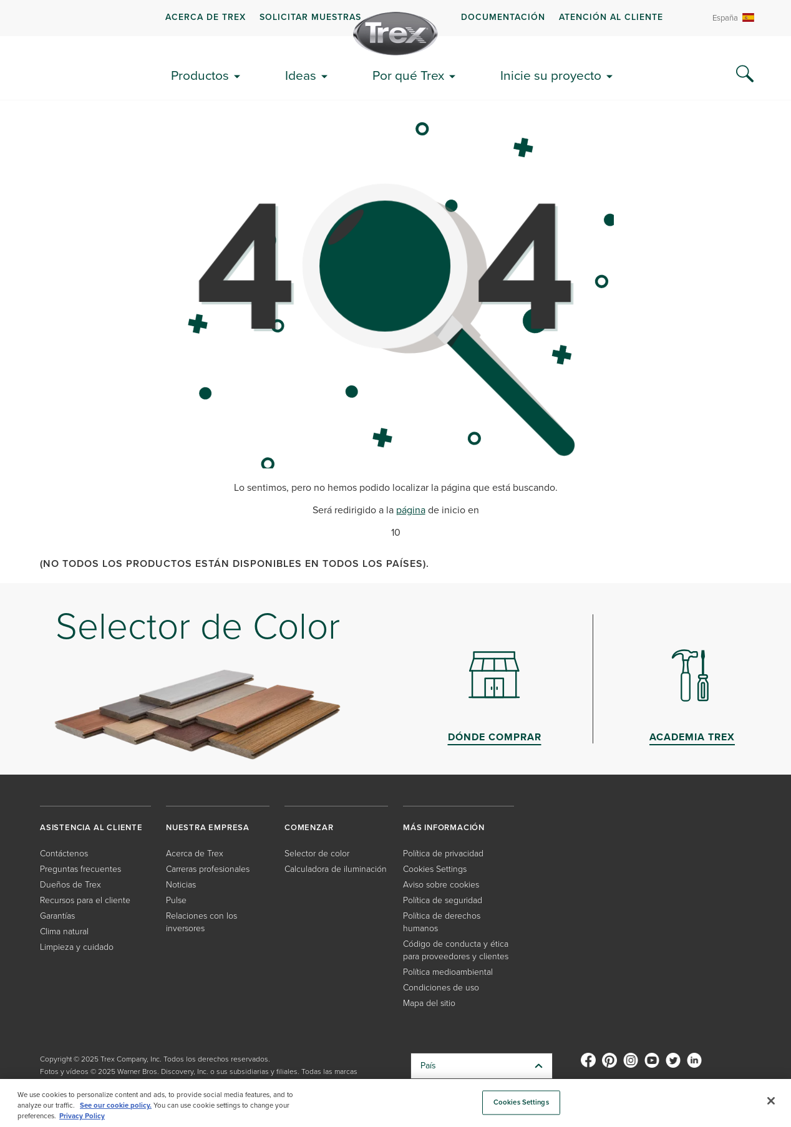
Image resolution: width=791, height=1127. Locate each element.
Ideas (300, 75)
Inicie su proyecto (550, 75)
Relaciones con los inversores (201, 922)
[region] (395, 1103)
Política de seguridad (442, 900)
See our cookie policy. (116, 1105)
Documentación (503, 17)
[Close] (771, 1101)
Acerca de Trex (205, 17)
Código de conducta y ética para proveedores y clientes (455, 950)
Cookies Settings (435, 869)
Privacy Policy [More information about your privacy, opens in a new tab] (82, 1116)
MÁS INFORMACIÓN (444, 827)
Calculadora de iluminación (335, 869)
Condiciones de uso (441, 987)
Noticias (181, 884)
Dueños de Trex (70, 884)
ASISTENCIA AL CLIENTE (91, 827)
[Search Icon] (745, 74)
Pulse (176, 900)
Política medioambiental (448, 972)
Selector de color (316, 853)
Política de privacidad (443, 853)
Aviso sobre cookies (441, 884)
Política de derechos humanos (441, 922)
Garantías (57, 915)
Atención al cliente (611, 17)
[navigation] (395, 18)
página (410, 510)
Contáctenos (64, 853)
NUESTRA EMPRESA (208, 827)
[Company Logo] (395, 34)
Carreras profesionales (208, 869)
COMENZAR (308, 827)
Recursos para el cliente (85, 900)
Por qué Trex (408, 75)
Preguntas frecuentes (80, 869)
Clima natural (64, 931)
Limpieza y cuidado (77, 947)
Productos (200, 75)
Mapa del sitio (429, 1003)
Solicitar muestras (310, 17)
